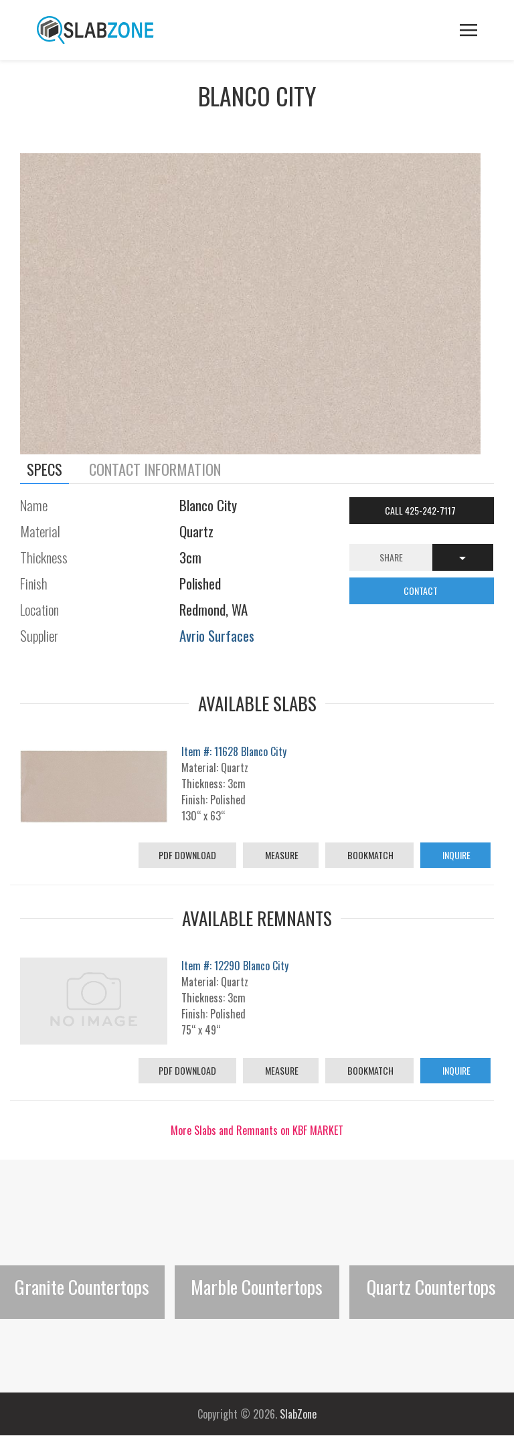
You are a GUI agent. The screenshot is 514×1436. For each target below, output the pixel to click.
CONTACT (422, 591)
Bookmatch (369, 855)
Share (391, 557)
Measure (280, 855)
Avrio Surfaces (216, 635)
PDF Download (187, 855)
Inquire (455, 855)
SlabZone (298, 1414)
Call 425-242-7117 (421, 510)
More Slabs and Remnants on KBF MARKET (257, 1130)
